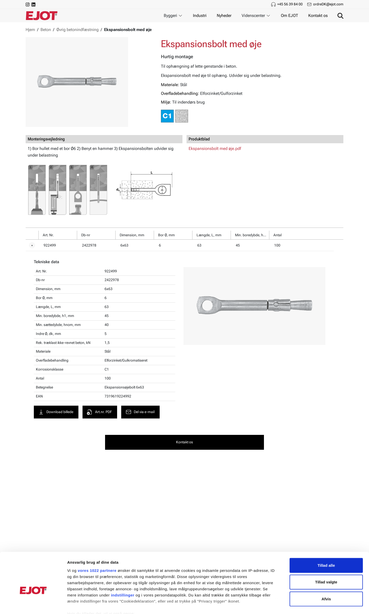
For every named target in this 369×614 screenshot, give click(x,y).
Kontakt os (318, 15)
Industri (200, 15)
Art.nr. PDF (99, 412)
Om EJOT (289, 15)
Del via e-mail (140, 412)
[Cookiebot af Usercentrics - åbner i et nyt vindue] (33, 604)
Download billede (56, 412)
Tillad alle (326, 536)
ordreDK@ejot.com (328, 4)
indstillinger (123, 565)
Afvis (326, 569)
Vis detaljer (266, 604)
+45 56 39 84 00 (290, 4)
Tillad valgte (326, 552)
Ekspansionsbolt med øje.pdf (215, 148)
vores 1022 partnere (97, 541)
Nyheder (224, 15)
